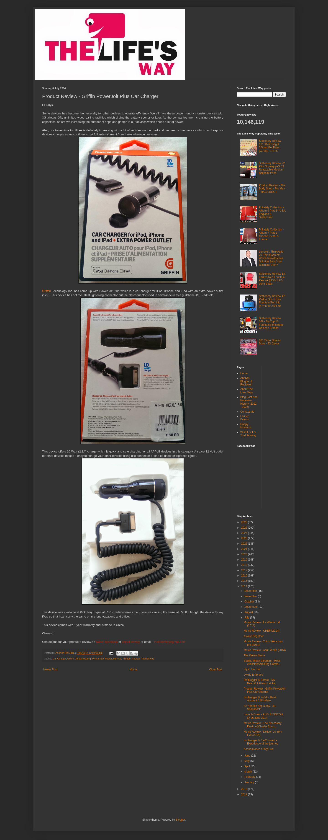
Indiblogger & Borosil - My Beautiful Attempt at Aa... (260, 681)
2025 (244, 527)
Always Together (254, 636)
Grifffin (47, 291)
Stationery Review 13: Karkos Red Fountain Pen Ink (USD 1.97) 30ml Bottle (272, 278)
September (251, 606)
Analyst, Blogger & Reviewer (246, 381)
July (247, 617)
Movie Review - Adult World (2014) (265, 650)
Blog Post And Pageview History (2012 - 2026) (248, 401)
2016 (244, 575)
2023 (244, 538)
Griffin (70, 658)
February (250, 776)
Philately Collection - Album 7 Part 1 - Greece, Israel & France (271, 234)
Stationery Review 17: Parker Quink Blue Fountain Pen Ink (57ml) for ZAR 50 (272, 301)
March (248, 771)
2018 (244, 564)
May (247, 760)
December (251, 590)
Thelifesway (147, 658)
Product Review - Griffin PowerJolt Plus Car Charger (264, 690)
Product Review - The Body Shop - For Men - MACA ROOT (272, 189)
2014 (244, 586)
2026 (244, 522)
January (249, 782)
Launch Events (244, 418)
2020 (244, 554)
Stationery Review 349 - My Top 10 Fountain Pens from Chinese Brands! (271, 323)
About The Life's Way (246, 391)
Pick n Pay (98, 658)
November (251, 596)
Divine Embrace (253, 674)
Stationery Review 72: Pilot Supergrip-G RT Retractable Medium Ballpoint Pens (272, 168)
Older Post (215, 669)
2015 (244, 580)
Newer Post (50, 669)
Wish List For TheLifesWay (248, 434)
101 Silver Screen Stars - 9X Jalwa (270, 342)
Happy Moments (245, 426)
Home (133, 669)
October (249, 601)
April (247, 766)
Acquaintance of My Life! (259, 749)
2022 (244, 543)
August (249, 612)
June (247, 755)
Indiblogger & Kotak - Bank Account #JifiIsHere (260, 699)
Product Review (131, 658)
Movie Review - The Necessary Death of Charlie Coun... (263, 724)
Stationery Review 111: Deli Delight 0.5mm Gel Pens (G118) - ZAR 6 (270, 145)
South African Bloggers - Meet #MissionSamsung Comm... (262, 662)
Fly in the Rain (252, 669)
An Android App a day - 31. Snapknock (260, 707)
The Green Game (254, 655)
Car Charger (59, 658)
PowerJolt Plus (113, 658)
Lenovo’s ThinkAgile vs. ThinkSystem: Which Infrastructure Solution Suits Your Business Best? (271, 258)
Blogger (180, 819)
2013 (244, 789)
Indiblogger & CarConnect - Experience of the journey (261, 742)
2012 (244, 794)
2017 (244, 570)
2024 (244, 533)
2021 (244, 549)
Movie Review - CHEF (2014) (261, 630)
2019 (244, 559)
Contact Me (247, 411)
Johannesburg (83, 658)
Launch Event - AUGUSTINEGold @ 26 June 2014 (264, 716)
